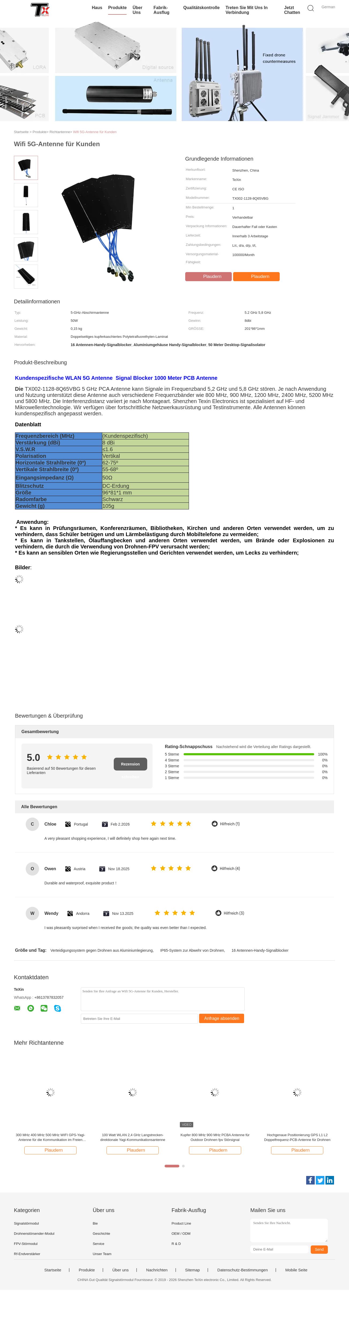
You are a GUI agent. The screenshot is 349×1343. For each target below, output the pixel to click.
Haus (97, 7)
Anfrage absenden (221, 1018)
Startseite (52, 1270)
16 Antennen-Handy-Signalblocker (260, 950)
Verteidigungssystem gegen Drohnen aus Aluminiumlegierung (101, 950)
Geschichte (101, 1234)
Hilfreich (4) (230, 868)
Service (98, 1244)
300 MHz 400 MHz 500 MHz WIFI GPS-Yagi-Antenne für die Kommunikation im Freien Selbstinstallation (50, 1137)
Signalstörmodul (26, 1223)
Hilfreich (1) (230, 824)
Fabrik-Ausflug (162, 10)
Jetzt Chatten (292, 10)
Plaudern (209, 276)
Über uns (137, 10)
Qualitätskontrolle (201, 7)
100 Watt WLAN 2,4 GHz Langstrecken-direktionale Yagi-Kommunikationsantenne (132, 1137)
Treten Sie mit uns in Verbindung (247, 10)
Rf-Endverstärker (27, 1254)
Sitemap (192, 1270)
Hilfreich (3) (234, 913)
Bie (95, 1223)
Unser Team (102, 1254)
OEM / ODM (181, 1234)
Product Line (181, 1223)
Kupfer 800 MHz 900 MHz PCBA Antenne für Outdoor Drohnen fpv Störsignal (214, 1137)
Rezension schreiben (130, 766)
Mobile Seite (296, 1270)
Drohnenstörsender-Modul (34, 1234)
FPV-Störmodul (25, 1244)
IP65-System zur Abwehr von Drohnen (192, 950)
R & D (176, 1244)
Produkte (117, 7)
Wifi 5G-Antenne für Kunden (95, 132)
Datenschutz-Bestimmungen (242, 1270)
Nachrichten (157, 1270)
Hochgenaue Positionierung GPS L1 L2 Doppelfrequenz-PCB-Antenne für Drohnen (297, 1137)
